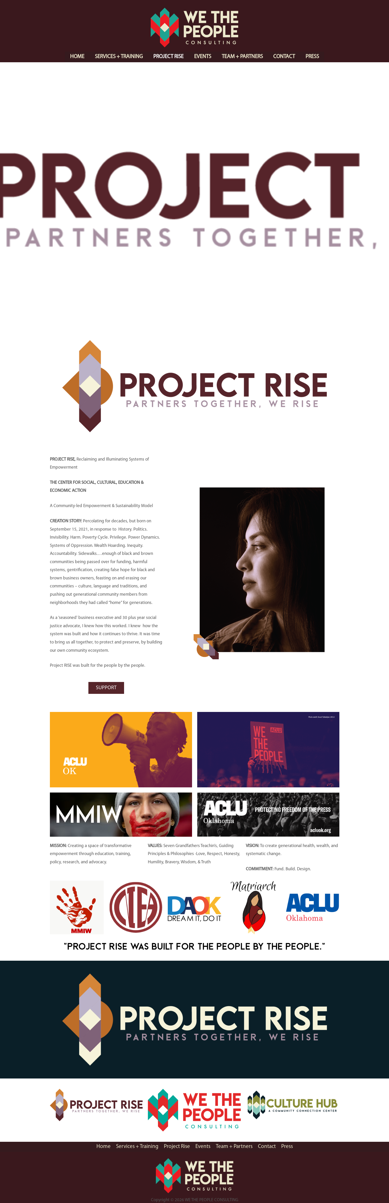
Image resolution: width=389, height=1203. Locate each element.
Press (313, 56)
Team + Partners (242, 56)
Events (202, 56)
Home (76, 56)
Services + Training (118, 56)
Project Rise (168, 56)
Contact (285, 56)
